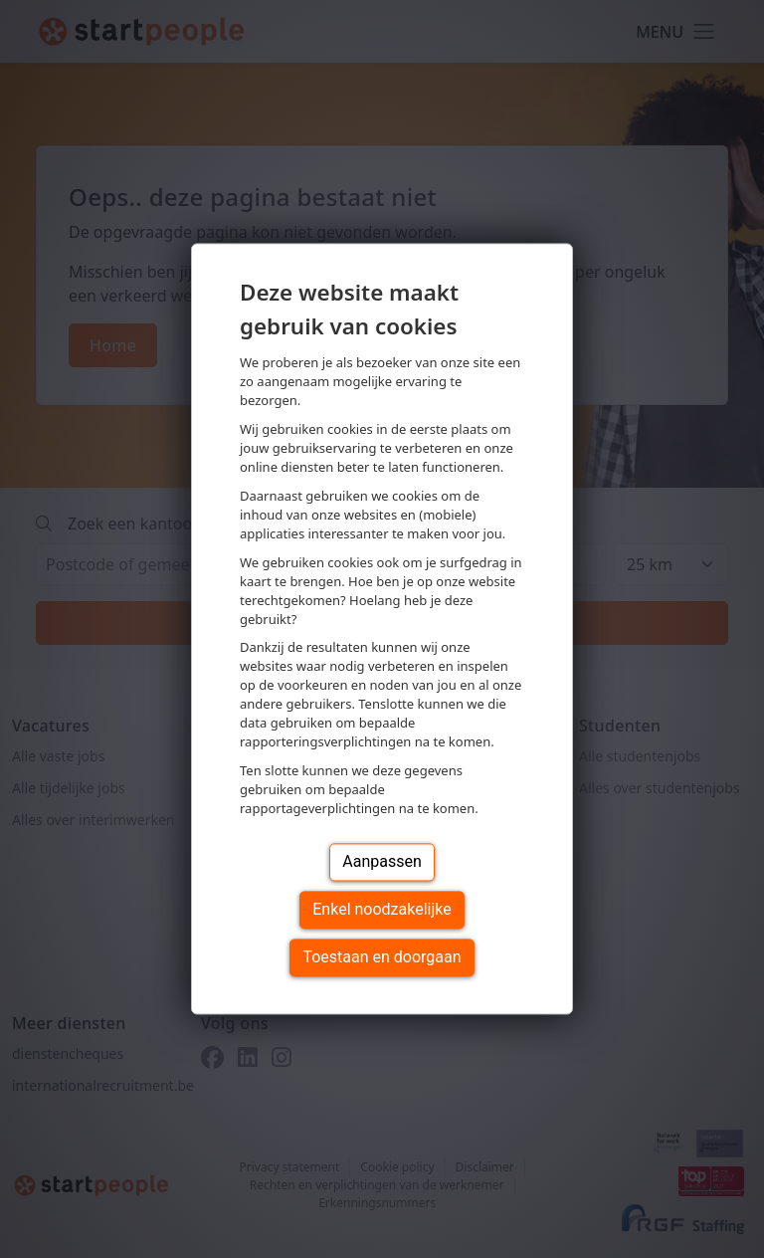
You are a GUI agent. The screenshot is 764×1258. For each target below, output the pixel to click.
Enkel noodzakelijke (381, 910)
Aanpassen (382, 862)
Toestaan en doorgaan (381, 957)
